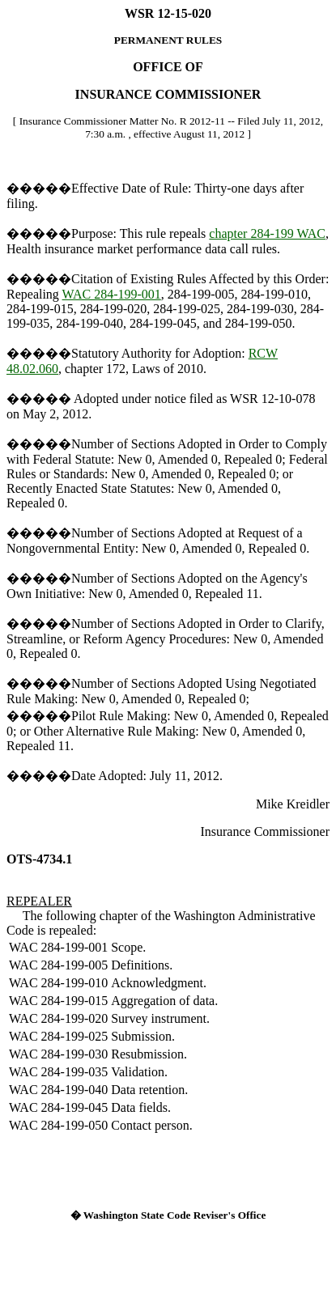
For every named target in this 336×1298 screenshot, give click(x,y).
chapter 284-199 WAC (267, 233)
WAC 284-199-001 (111, 294)
